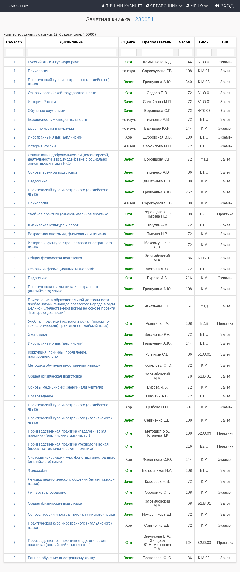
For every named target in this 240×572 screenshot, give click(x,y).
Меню (197, 6)
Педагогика (38, 181)
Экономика (37, 334)
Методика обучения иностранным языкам (64, 365)
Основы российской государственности (62, 93)
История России (42, 102)
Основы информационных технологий (61, 269)
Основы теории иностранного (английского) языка (71, 514)
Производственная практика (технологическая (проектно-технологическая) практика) (68, 446)
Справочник (164, 6)
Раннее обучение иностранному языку (61, 558)
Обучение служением (46, 111)
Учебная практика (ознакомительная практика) (68, 214)
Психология (38, 71)
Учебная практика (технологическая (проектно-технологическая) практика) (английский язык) (69, 323)
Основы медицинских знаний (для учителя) (65, 387)
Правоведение (40, 396)
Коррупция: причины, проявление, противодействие (57, 354)
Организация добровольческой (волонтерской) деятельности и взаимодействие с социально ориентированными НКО (68, 159)
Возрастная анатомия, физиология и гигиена (67, 234)
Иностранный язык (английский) (56, 137)
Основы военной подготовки (52, 172)
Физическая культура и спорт (53, 225)
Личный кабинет (122, 6)
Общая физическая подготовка (55, 258)
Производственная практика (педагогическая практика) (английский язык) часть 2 (67, 543)
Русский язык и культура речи (53, 62)
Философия (38, 470)
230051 (144, 19)
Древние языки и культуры (51, 128)
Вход (224, 5)
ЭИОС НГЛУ (18, 6)
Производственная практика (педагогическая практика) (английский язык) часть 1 (67, 433)
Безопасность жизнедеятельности (57, 120)
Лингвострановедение (47, 492)
